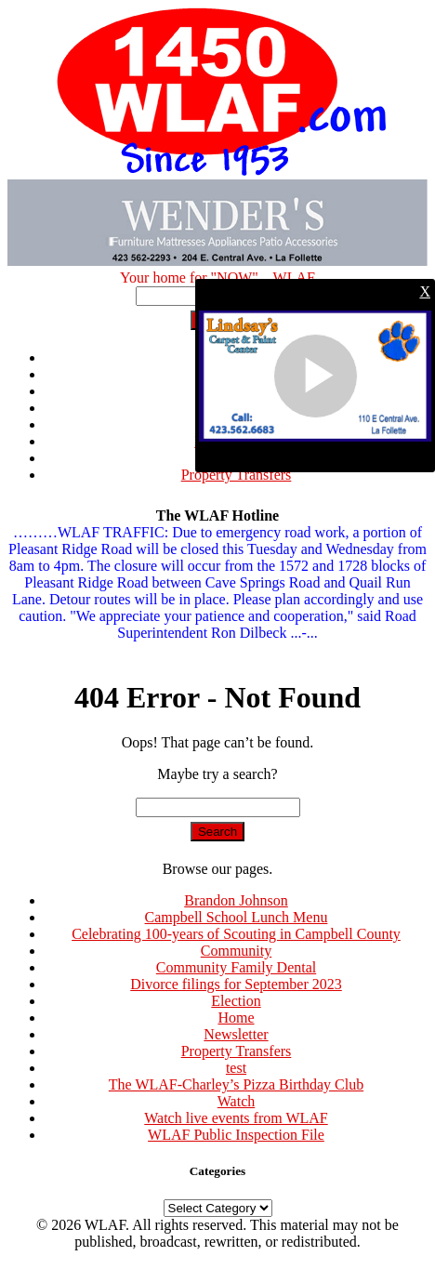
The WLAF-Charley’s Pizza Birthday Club (236, 1084)
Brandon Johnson (236, 900)
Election (235, 1001)
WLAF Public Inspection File (236, 1135)
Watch (236, 1101)
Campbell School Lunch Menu (236, 917)
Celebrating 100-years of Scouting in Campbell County (236, 934)
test (236, 1068)
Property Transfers (236, 474)
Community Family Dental (236, 967)
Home (236, 1017)
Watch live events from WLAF (235, 1118)
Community (236, 950)
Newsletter (236, 1034)
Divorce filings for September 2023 (236, 984)
